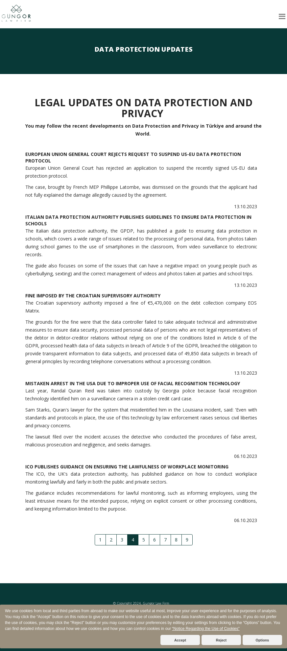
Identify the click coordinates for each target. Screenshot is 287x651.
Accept (180, 640)
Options (262, 640)
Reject (221, 640)
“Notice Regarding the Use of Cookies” (205, 628)
